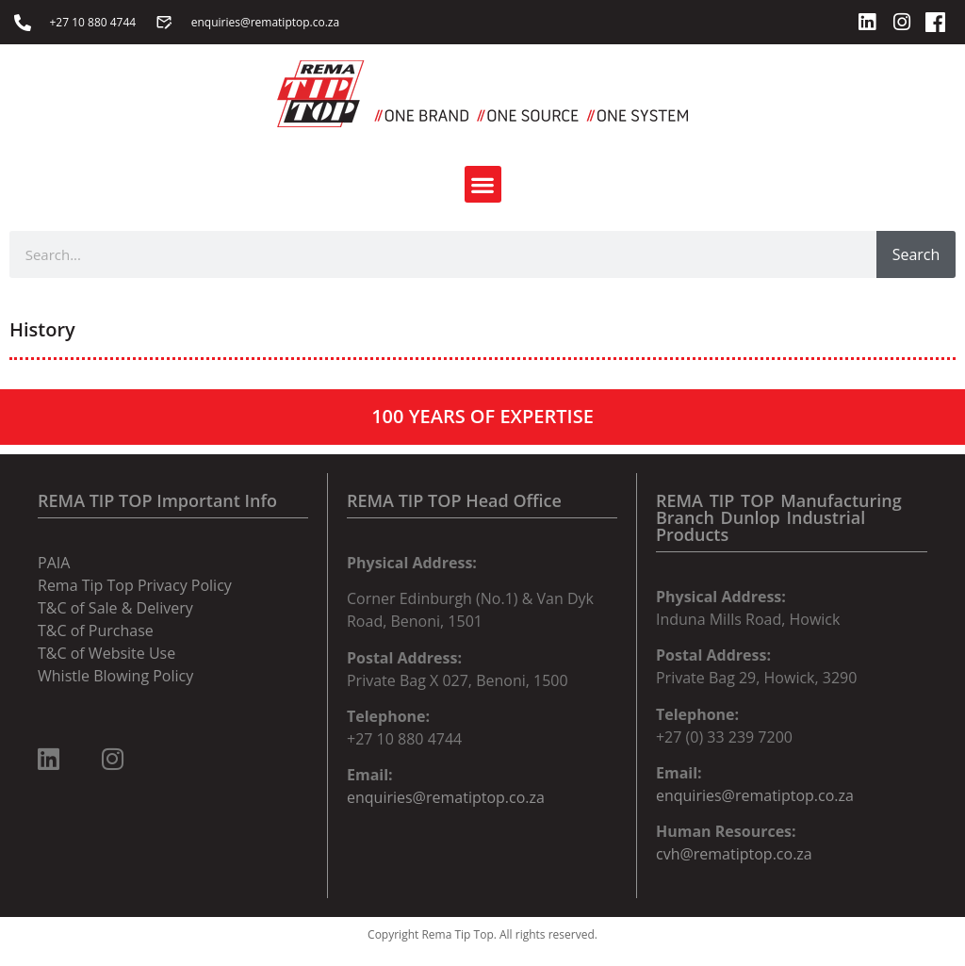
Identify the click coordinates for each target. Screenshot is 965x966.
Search (916, 254)
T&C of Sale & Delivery (115, 608)
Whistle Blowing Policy (115, 675)
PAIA (54, 562)
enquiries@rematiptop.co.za (446, 797)
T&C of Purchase (96, 630)
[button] (483, 184)
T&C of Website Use (106, 653)
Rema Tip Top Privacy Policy (135, 585)
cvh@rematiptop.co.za (734, 853)
